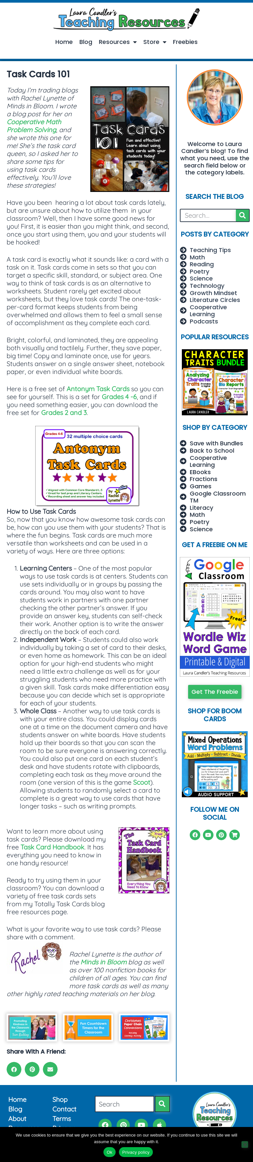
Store (154, 42)
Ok (109, 1152)
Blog (85, 42)
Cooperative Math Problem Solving (34, 126)
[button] (14, 1069)
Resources (118, 42)
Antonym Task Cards (98, 389)
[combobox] (124, 1104)
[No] (244, 1144)
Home (64, 42)
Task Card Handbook (52, 847)
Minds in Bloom (103, 962)
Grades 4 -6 (119, 397)
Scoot (141, 782)
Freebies (185, 42)
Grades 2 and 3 (64, 412)
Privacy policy (136, 1152)
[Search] (242, 215)
